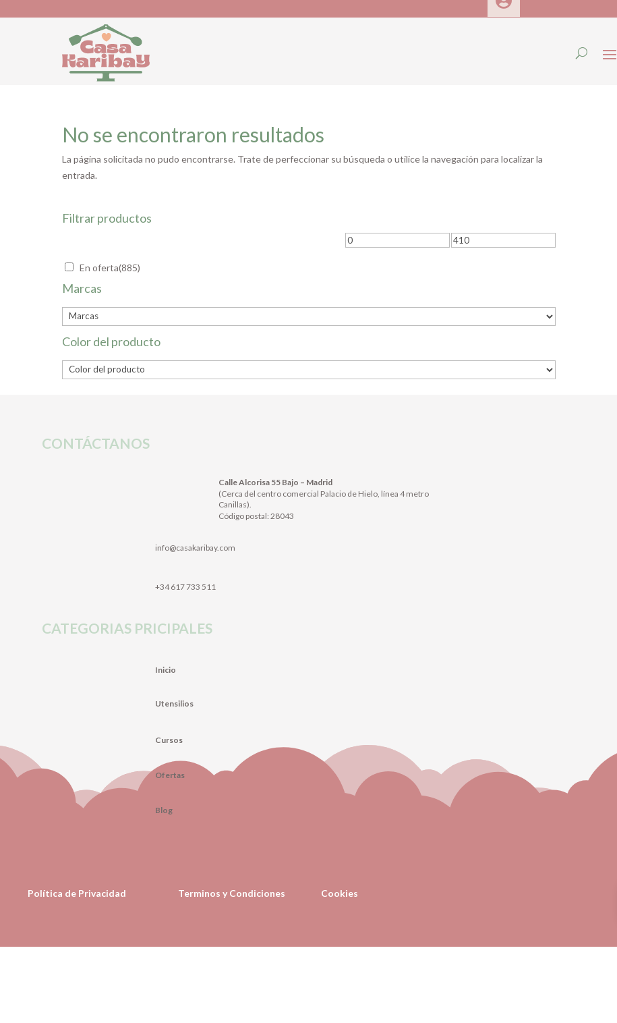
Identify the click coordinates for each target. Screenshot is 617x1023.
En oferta (110, 267)
